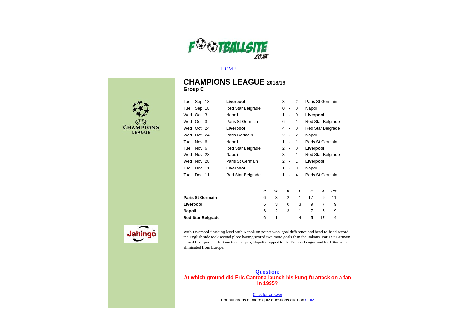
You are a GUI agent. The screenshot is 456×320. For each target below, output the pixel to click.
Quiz (309, 300)
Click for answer (267, 294)
